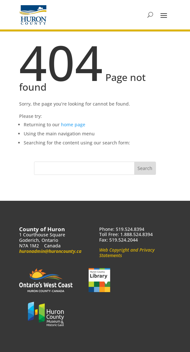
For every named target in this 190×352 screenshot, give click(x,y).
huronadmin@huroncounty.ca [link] (50, 251)
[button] (164, 15)
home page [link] (73, 124)
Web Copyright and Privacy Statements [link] (127, 252)
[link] (32, 15)
